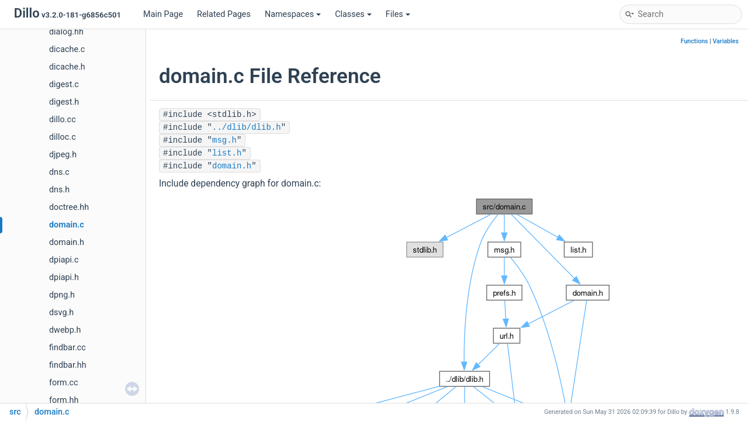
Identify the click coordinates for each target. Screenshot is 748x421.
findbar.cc (67, 348)
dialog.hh (66, 32)
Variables (725, 41)
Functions (694, 41)
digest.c (64, 84)
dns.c (59, 172)
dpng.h (62, 295)
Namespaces (293, 14)
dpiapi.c (63, 260)
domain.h (66, 242)
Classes (353, 14)
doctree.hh (69, 207)
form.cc (63, 383)
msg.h (224, 140)
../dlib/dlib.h (246, 127)
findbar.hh (67, 365)
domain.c (66, 225)
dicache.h (67, 67)
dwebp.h (65, 330)
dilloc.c (62, 137)
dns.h (59, 190)
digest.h (64, 102)
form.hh (63, 400)
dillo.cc (62, 120)
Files (398, 14)
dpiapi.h (64, 277)
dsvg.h (61, 313)
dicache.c (67, 49)
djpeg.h (63, 155)
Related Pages (224, 14)
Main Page (163, 14)
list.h (226, 153)
